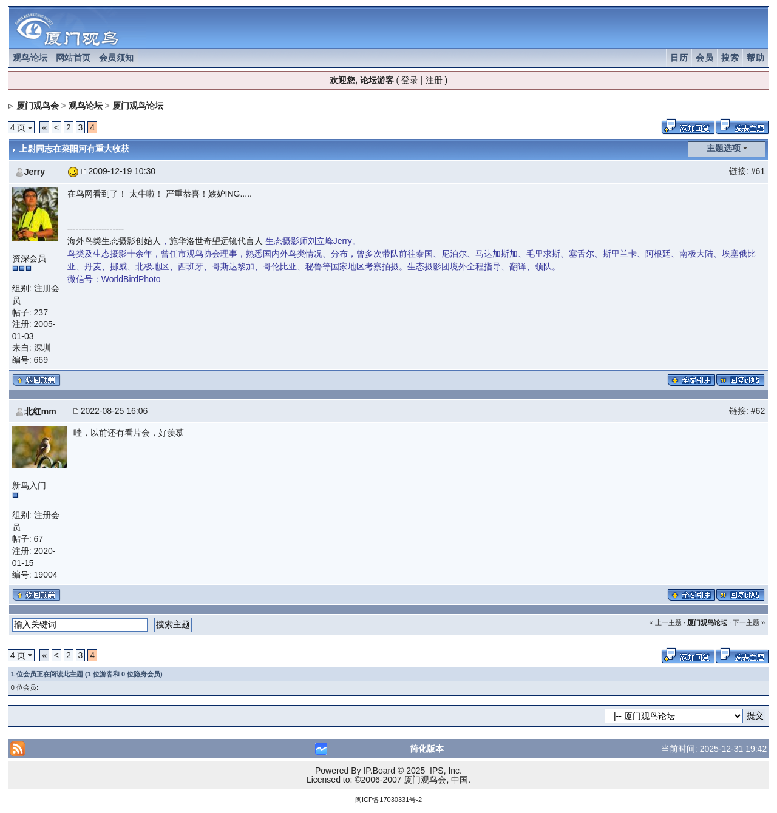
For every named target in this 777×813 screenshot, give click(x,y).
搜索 (730, 57)
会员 (704, 57)
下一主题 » (749, 622)
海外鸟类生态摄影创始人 (114, 241)
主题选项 (724, 148)
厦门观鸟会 (37, 105)
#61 (758, 171)
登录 (409, 80)
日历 (679, 57)
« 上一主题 (665, 622)
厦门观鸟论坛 (137, 105)
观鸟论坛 (30, 57)
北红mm (40, 411)
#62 (758, 411)
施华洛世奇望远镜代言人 (216, 241)
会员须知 (116, 57)
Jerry (34, 172)
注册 (434, 80)
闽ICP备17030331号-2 (388, 799)
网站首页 (73, 57)
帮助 (755, 57)
